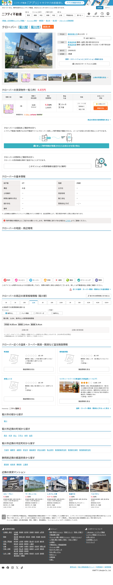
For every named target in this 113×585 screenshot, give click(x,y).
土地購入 (52, 542)
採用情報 (108, 567)
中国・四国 (6, 549)
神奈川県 (22, 537)
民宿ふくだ (8, 379)
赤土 (15, 435)
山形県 (42, 532)
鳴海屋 (6, 351)
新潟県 (16, 541)
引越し (51, 559)
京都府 (26, 546)
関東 (4, 537)
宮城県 (31, 532)
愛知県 (6, 464)
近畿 (4, 546)
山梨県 (21, 541)
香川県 (16, 551)
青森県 (21, 532)
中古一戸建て (73, 540)
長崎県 (26, 553)
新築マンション (65, 537)
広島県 (16, 549)
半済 (10, 435)
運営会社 (73, 567)
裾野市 (12, 450)
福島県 (16, 534)
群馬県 (16, 539)
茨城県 (38, 537)
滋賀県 (31, 546)
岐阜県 (12, 464)
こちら (68, 220)
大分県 (37, 553)
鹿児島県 (17, 556)
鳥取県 (26, 549)
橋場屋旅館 (63, 351)
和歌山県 (42, 546)
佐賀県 (21, 553)
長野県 (26, 541)
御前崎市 (32, 450)
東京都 (16, 537)
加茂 (30, 435)
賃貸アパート (68, 532)
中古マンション (76, 537)
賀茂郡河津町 (73, 450)
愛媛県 (21, 551)
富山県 (31, 541)
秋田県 (37, 532)
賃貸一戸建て (78, 532)
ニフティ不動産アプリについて (96, 535)
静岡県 (70, 34)
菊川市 (35, 27)
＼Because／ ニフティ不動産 (95, 532)
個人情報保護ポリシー (86, 567)
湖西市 (19, 450)
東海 (4, 544)
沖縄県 (22, 556)
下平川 (20, 435)
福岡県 (16, 553)
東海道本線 (72, 42)
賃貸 (50, 532)
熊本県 (31, 553)
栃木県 (43, 537)
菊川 (5, 421)
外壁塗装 (52, 557)
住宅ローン (52, 555)
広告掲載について (92, 540)
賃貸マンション (58, 532)
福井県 (42, 541)
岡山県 (21, 549)
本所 (26, 435)
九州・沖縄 (6, 553)
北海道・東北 (7, 532)
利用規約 (99, 567)
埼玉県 (28, 537)
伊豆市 (25, 450)
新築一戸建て (63, 540)
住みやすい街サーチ (55, 550)
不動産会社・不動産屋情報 (57, 545)
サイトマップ (90, 542)
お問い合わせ (90, 537)
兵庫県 (21, 546)
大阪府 (16, 546)
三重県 (25, 464)
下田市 (6, 450)
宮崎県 (42, 553)
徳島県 (42, 549)
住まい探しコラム (55, 552)
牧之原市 (50, 450)
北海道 (16, 532)
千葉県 (33, 537)
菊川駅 (23, 27)
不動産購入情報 (54, 535)
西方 (5, 435)
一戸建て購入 (53, 540)
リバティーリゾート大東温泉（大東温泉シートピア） (78, 379)
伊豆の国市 (41, 450)
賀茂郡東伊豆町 (61, 450)
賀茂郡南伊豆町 (85, 450)
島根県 (31, 549)
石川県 (37, 541)
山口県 (37, 549)
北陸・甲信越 (7, 541)
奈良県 (37, 546)
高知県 (26, 551)
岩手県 (26, 532)
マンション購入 (54, 537)
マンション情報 (54, 547)
